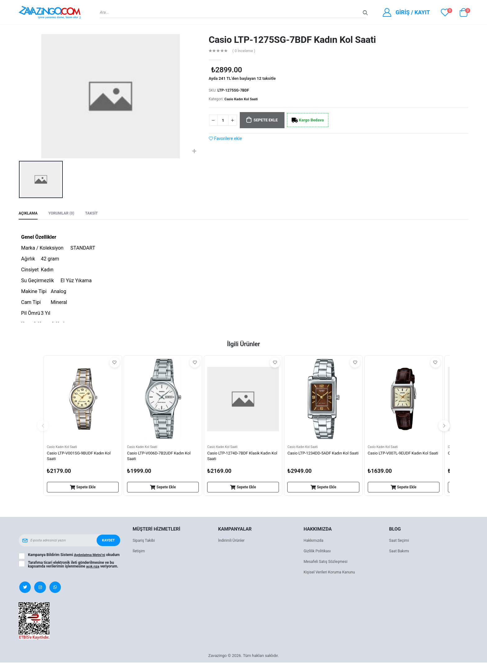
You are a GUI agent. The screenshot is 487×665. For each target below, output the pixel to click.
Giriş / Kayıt (412, 12)
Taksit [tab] (95, 213)
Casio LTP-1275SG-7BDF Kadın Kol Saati (292, 39)
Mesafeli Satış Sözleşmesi (327, 562)
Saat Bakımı (400, 552)
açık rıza (93, 570)
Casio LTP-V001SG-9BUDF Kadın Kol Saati (81, 457)
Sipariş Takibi (145, 541)
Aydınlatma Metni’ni (90, 556)
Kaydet (108, 541)
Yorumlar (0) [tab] (63, 213)
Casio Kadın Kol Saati (242, 99)
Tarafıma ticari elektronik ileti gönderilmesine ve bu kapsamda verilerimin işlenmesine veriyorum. (73, 568)
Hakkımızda (314, 541)
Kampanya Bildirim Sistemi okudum (67, 558)
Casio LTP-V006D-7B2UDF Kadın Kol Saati (161, 457)
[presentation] (42, 426)
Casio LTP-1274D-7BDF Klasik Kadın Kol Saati (241, 457)
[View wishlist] (445, 12)
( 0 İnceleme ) (245, 51)
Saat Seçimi (399, 541)
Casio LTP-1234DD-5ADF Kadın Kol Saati (320, 457)
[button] (463, 13)
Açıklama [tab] (29, 213)
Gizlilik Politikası (318, 552)
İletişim (139, 552)
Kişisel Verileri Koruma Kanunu (331, 573)
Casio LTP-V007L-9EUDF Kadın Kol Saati (400, 457)
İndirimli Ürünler (232, 541)
